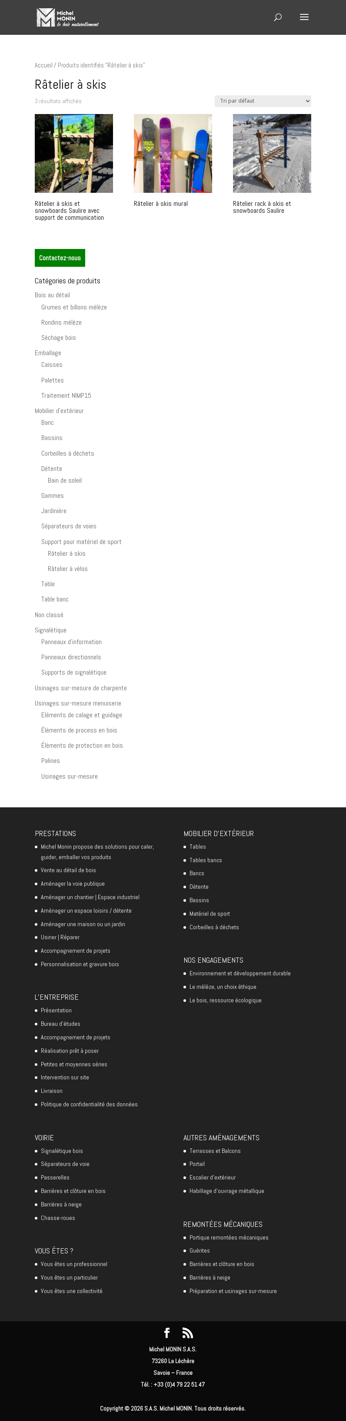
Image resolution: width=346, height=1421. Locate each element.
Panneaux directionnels (71, 657)
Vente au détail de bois (68, 870)
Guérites (200, 1250)
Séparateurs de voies (68, 526)
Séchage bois (58, 337)
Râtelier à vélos (68, 568)
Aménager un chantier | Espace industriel (90, 897)
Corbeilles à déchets (67, 453)
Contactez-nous (60, 257)
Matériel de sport (210, 913)
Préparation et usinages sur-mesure (233, 1291)
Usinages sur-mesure (69, 776)
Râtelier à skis (67, 553)
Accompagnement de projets (75, 950)
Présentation (56, 1010)
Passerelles (55, 1177)
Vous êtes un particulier (69, 1277)
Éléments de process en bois (79, 730)
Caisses (52, 364)
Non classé (49, 614)
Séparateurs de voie (65, 1164)
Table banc (55, 599)
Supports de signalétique (73, 672)
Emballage (48, 352)
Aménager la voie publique (73, 883)
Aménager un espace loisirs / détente (86, 910)
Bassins (52, 437)
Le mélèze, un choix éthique (223, 987)
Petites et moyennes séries (74, 1064)
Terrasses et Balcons (215, 1151)
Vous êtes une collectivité (72, 1291)
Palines (50, 760)
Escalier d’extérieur (213, 1177)
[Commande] (263, 101)
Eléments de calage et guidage (81, 714)
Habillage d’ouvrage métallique (227, 1191)
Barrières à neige (61, 1204)
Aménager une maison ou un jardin (83, 924)
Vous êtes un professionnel (74, 1264)
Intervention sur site (65, 1077)
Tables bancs (206, 860)
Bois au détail (52, 294)
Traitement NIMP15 (66, 395)
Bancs (197, 873)
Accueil (44, 65)
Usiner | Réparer (60, 937)
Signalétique (51, 630)
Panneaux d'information (71, 641)
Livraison (52, 1091)
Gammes (52, 495)
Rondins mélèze (61, 322)
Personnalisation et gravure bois (80, 964)
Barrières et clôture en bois (73, 1191)
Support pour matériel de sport (81, 541)
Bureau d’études (60, 1024)
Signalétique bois (62, 1151)
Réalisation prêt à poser (70, 1051)
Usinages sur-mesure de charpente (81, 687)
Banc (47, 422)
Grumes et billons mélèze (74, 307)
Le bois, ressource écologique (226, 1000)
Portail (197, 1164)
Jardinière (54, 510)
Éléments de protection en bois (82, 745)
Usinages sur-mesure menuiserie (78, 703)
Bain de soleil (65, 480)
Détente (51, 468)
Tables (198, 846)
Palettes (52, 380)
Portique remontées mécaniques (229, 1237)
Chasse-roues (58, 1218)
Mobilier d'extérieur (59, 410)
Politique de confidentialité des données (89, 1104)
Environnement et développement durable (240, 973)
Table (48, 583)
